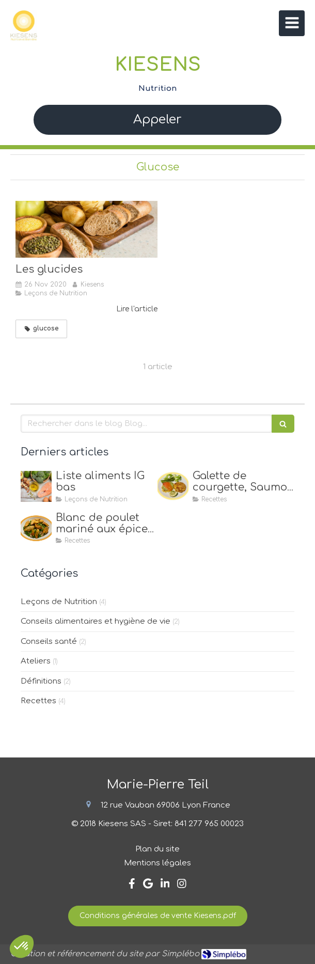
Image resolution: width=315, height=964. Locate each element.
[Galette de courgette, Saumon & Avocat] (173, 486)
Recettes (38, 701)
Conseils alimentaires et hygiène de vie (95, 621)
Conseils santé (49, 641)
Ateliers (36, 661)
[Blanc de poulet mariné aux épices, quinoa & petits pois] (36, 528)
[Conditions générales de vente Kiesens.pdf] (157, 916)
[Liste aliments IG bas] (36, 486)
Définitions (41, 681)
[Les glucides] (86, 229)
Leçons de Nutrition (59, 601)
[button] (21, 946)
